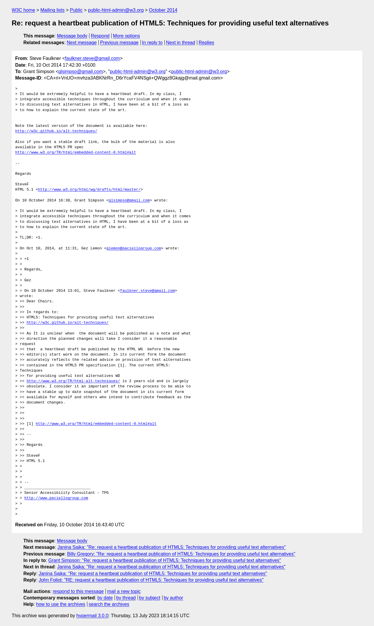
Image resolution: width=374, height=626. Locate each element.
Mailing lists (52, 10)
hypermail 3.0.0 (92, 615)
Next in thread (180, 42)
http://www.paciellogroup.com (56, 498)
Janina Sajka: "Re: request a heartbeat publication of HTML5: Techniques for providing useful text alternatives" (172, 547)
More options (126, 35)
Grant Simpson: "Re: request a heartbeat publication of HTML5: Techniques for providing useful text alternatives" (164, 560)
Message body (72, 35)
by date (104, 597)
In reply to (152, 42)
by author (173, 597)
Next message (82, 42)
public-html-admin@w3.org (116, 10)
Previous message (119, 42)
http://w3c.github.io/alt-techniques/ (56, 131)
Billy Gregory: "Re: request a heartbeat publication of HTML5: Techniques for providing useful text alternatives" (181, 553)
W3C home (23, 10)
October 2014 (163, 10)
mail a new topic (124, 591)
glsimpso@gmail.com (80, 71)
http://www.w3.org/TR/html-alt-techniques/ (73, 381)
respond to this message (78, 591)
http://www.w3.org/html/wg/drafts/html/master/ (89, 189)
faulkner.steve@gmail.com (92, 58)
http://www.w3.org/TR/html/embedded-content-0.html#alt (75, 152)
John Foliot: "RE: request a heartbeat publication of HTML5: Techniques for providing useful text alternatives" (151, 579)
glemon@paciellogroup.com (133, 248)
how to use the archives (60, 604)
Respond (100, 35)
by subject (149, 597)
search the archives (109, 604)
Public (76, 10)
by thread (126, 597)
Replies (206, 42)
